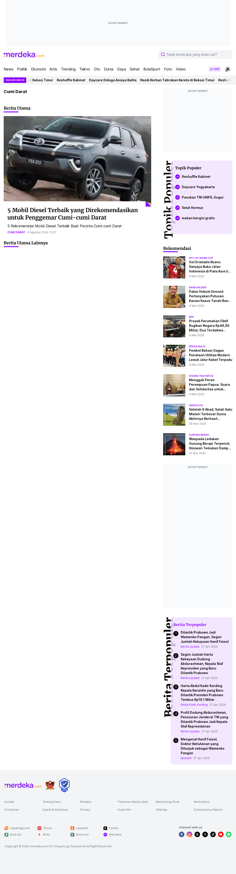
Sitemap (161, 809)
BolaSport (151, 69)
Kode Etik (124, 809)
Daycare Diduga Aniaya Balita (116, 80)
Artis (53, 69)
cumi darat (16, 232)
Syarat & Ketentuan (55, 809)
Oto (97, 69)
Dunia (108, 69)
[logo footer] (23, 785)
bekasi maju (197, 346)
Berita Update (190, 646)
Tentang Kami (51, 802)
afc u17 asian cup (201, 258)
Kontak (9, 802)
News (8, 69)
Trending (68, 69)
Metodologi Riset (167, 802)
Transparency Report (208, 809)
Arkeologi (196, 405)
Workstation (202, 802)
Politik (22, 69)
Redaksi (85, 802)
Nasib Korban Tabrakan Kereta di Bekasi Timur (181, 80)
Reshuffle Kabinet (74, 80)
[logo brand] (50, 785)
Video (181, 69)
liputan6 (186, 758)
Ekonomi (38, 69)
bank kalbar (197, 287)
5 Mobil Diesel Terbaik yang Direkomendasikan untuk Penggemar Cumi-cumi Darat (72, 214)
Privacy (85, 809)
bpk (191, 317)
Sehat (135, 69)
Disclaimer (12, 809)
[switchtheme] (227, 69)
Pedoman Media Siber (133, 802)
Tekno (84, 69)
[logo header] (24, 54)
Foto (168, 69)
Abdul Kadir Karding (194, 704)
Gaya (121, 69)
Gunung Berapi (199, 434)
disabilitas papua (201, 375)
